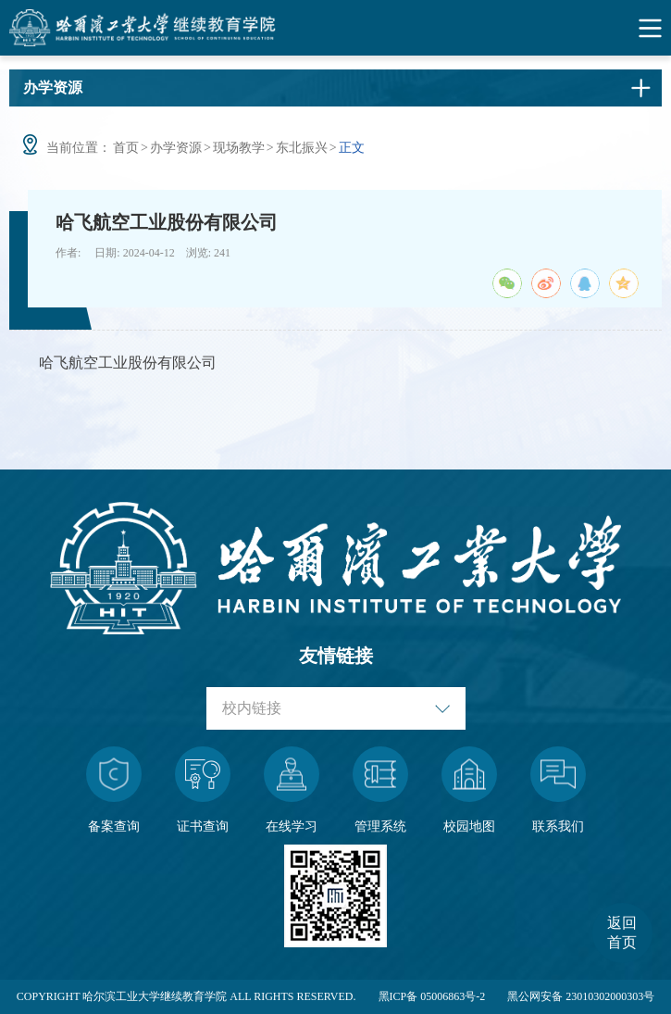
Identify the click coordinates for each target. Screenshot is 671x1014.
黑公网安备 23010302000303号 (580, 996)
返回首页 (622, 932)
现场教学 (239, 148)
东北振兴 (302, 148)
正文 (352, 148)
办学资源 (176, 148)
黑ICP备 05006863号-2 (432, 996)
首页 (126, 148)
